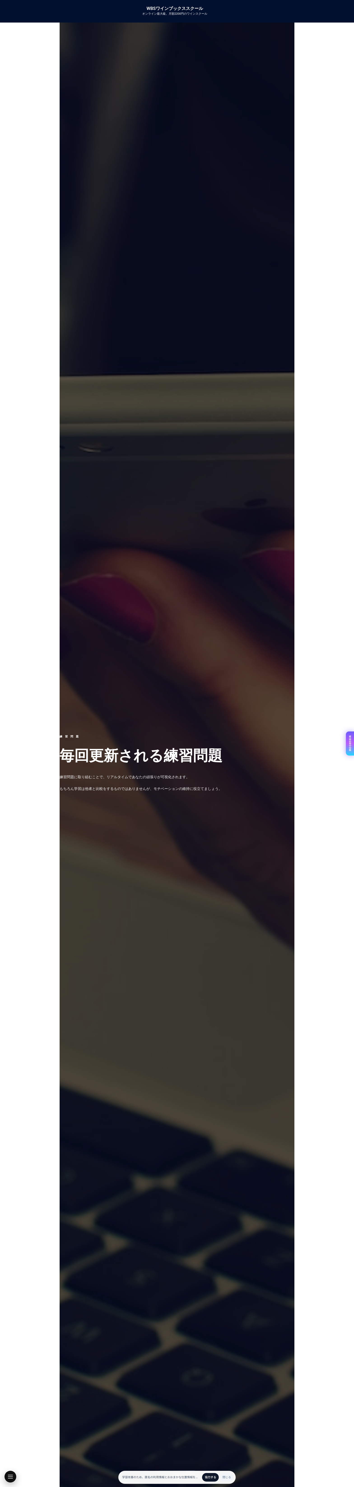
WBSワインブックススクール (175, 8)
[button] (10, 1476)
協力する (210, 1477)
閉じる (226, 1477)
